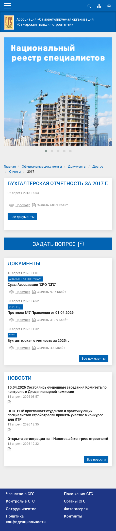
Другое (97, 166)
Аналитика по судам (25, 279)
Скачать (40, 205)
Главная (10, 166)
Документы (77, 166)
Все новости (96, 459)
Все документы (22, 216)
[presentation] (12, 101)
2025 (12, 335)
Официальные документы (42, 166)
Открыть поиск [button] (89, 6)
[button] (46, 151)
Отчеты (15, 171)
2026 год (15, 307)
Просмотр (19, 205)
